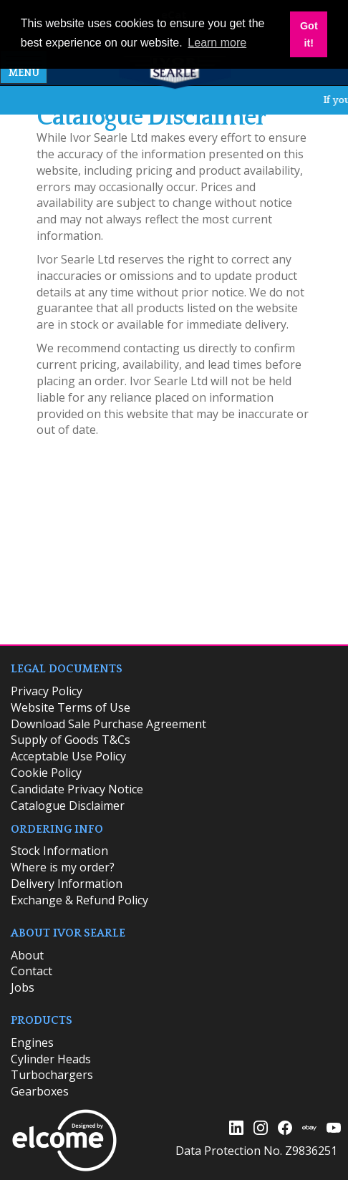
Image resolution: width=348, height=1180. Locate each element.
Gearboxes (40, 1091)
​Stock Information (59, 851)
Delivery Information (66, 883)
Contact (31, 971)
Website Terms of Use (70, 707)
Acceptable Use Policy (68, 756)
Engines (32, 1042)
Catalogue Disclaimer (68, 805)
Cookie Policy (46, 772)
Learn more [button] (217, 43)
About (27, 955)
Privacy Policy (46, 691)
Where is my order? (63, 867)
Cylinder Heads (51, 1059)
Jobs (22, 987)
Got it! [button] (309, 34)
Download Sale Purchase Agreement (108, 724)
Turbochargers (52, 1075)
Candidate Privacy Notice (77, 789)
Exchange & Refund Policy (79, 900)
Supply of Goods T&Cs (70, 740)
